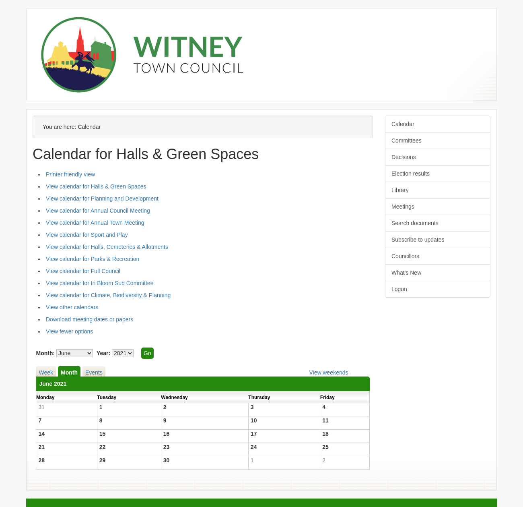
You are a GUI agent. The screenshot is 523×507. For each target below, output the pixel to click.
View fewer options (69, 331)
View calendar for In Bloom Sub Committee (99, 283)
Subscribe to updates (418, 239)
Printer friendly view (70, 174)
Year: (103, 353)
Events (94, 372)
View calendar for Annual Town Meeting (95, 222)
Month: (45, 353)
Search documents (415, 223)
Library (400, 190)
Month (69, 372)
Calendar (402, 124)
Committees (406, 140)
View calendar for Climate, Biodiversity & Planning (108, 295)
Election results (410, 173)
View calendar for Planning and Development (102, 198)
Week (46, 372)
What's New (406, 272)
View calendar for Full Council (83, 271)
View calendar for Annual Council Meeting (98, 210)
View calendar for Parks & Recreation (92, 259)
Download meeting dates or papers (89, 319)
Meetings (402, 206)
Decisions (403, 157)
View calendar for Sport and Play (87, 235)
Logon (399, 289)
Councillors (405, 256)
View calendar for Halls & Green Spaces (96, 186)
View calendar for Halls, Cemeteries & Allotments (107, 247)
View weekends (328, 372)
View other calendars (72, 307)
